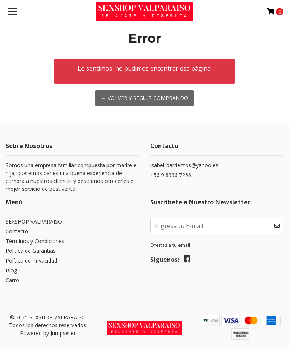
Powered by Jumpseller (48, 333)
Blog (11, 270)
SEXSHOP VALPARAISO (34, 221)
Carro (12, 280)
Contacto (17, 231)
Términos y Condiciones (35, 241)
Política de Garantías (31, 250)
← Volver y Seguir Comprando (144, 97)
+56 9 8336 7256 (170, 174)
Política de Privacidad (31, 260)
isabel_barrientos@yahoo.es (184, 165)
